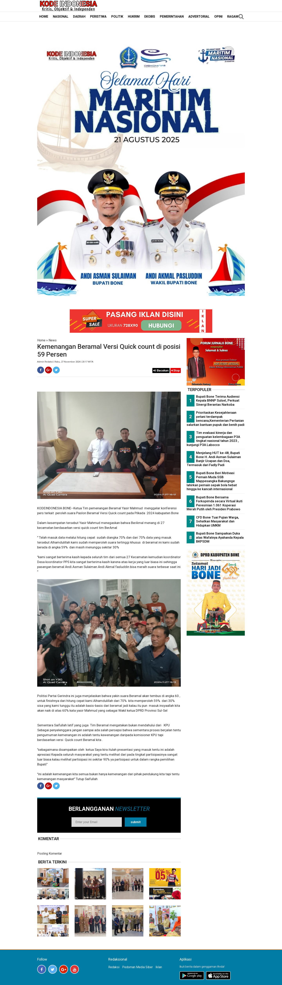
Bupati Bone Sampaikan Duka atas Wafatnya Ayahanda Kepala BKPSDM (220, 537)
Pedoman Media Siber (137, 967)
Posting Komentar (49, 853)
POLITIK (117, 16)
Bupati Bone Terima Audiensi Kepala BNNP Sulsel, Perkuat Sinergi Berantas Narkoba (218, 400)
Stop (175, 370)
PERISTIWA (98, 16)
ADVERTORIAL (199, 16)
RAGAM (232, 16)
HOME (43, 16)
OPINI (218, 16)
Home (41, 340)
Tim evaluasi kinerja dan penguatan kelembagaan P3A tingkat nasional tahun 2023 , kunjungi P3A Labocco (213, 439)
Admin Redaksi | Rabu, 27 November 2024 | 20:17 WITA (65, 362)
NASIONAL (60, 16)
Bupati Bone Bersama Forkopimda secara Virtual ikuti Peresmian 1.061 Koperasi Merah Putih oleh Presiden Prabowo (214, 503)
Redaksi (113, 967)
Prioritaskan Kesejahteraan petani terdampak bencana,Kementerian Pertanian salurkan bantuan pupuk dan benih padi (215, 419)
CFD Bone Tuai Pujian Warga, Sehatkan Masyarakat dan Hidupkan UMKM (217, 521)
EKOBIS (149, 16)
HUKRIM (134, 16)
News (53, 340)
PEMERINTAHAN (172, 16)
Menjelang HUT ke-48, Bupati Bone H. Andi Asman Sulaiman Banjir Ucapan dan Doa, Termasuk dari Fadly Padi (214, 459)
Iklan (158, 967)
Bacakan (161, 370)
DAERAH (79, 16)
